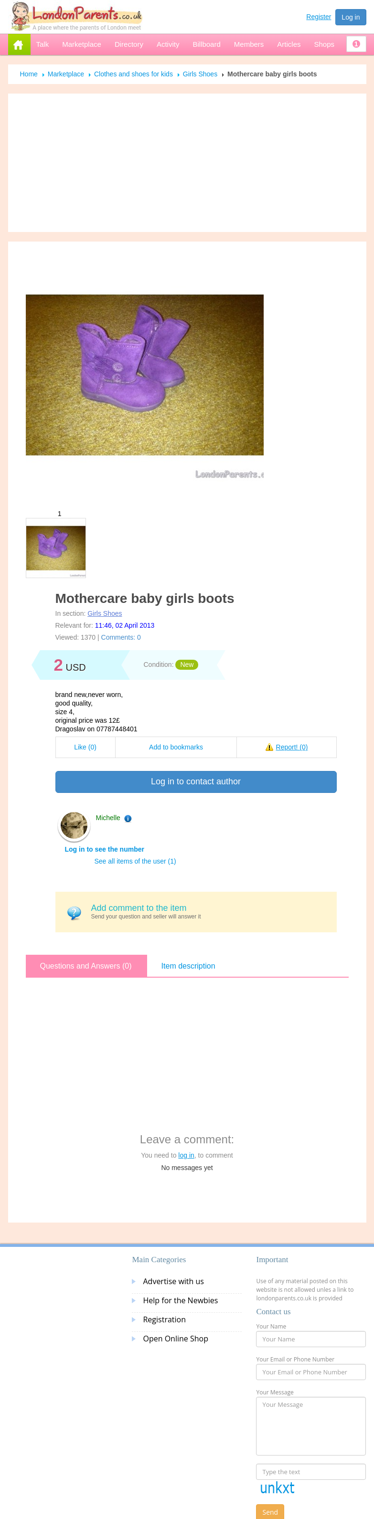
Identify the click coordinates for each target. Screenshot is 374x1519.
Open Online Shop (175, 1338)
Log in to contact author (196, 781)
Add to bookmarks (176, 747)
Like (85, 747)
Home (29, 74)
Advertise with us (173, 1281)
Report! (292, 747)
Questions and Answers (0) (86, 966)
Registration (164, 1319)
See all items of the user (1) (135, 861)
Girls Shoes (200, 74)
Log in (351, 17)
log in (186, 1155)
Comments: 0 (121, 637)
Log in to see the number (104, 849)
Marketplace (66, 74)
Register (318, 17)
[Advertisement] (187, 163)
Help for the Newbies (180, 1300)
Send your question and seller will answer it (210, 911)
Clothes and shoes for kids (133, 74)
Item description (188, 966)
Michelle (108, 818)
